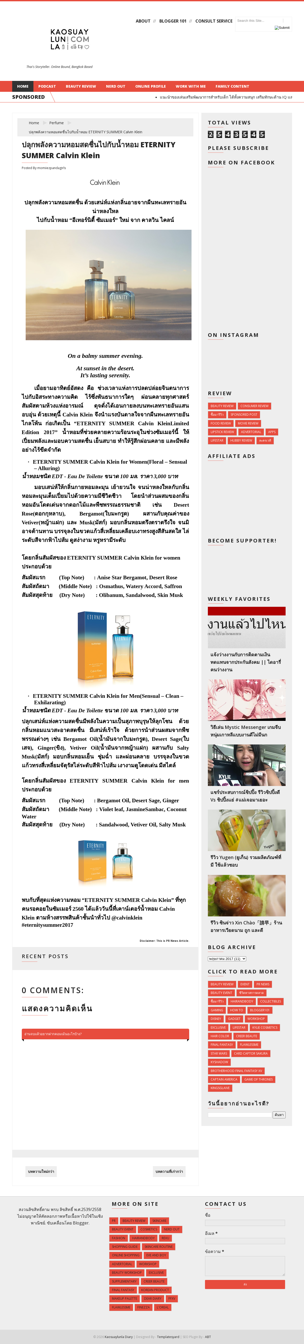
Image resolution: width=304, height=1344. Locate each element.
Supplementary (124, 1281)
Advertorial (251, 432)
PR (114, 1220)
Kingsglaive (220, 1088)
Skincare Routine (159, 1246)
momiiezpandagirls (51, 168)
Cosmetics (148, 1229)
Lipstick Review (222, 432)
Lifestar (217, 440)
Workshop (256, 1018)
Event (245, 984)
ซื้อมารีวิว (217, 414)
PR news (263, 984)
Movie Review (248, 423)
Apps (271, 432)
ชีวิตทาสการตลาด (251, 993)
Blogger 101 (173, 21)
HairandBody (242, 1001)
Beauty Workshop (127, 1272)
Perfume (56, 122)
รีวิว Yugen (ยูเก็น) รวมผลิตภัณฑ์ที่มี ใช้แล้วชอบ (245, 861)
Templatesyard (168, 1337)
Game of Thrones (258, 1079)
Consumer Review (254, 406)
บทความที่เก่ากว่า (169, 1171)
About (143, 21)
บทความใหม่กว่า (41, 1171)
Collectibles (270, 1001)
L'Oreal (163, 1307)
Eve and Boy (156, 1255)
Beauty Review (81, 86)
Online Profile (150, 86)
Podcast (47, 86)
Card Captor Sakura (251, 1053)
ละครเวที (265, 440)
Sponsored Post (244, 414)
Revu (165, 1238)
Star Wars (219, 1053)
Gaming (217, 1010)
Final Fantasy (222, 1044)
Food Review (221, 423)
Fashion (118, 1238)
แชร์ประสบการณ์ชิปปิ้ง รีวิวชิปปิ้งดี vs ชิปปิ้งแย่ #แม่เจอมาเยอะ (245, 796)
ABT (208, 1337)
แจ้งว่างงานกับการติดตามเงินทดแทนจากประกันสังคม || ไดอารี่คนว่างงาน (245, 662)
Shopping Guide (125, 1246)
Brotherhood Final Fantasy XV (236, 1071)
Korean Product (155, 1290)
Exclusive (218, 1027)
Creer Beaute (246, 1036)
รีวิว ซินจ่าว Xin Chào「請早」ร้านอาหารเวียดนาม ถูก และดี (246, 926)
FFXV (171, 1298)
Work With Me (191, 86)
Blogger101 (260, 1010)
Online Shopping (125, 1255)
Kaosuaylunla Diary (119, 1337)
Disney (216, 1018)
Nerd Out (115, 86)
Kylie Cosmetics (264, 1027)
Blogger (81, 1223)
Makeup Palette (124, 1298)
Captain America (224, 1079)
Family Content (232, 86)
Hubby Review (241, 440)
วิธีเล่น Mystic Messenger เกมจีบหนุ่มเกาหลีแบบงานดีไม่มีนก (245, 731)
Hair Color (220, 1036)
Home (23, 86)
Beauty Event (221, 993)
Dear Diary (152, 1298)
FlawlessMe (249, 1044)
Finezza (143, 1307)
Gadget (234, 1018)
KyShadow (219, 1062)
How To (236, 1010)
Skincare (159, 1220)
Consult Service (213, 21)
